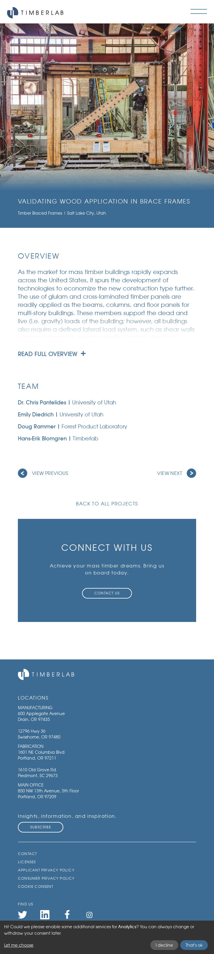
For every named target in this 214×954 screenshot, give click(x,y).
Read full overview (52, 354)
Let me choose (18, 945)
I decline (164, 945)
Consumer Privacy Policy (46, 878)
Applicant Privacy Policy (46, 870)
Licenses (27, 862)
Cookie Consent (35, 886)
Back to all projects (107, 504)
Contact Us (107, 593)
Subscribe (40, 827)
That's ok (194, 945)
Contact (27, 854)
